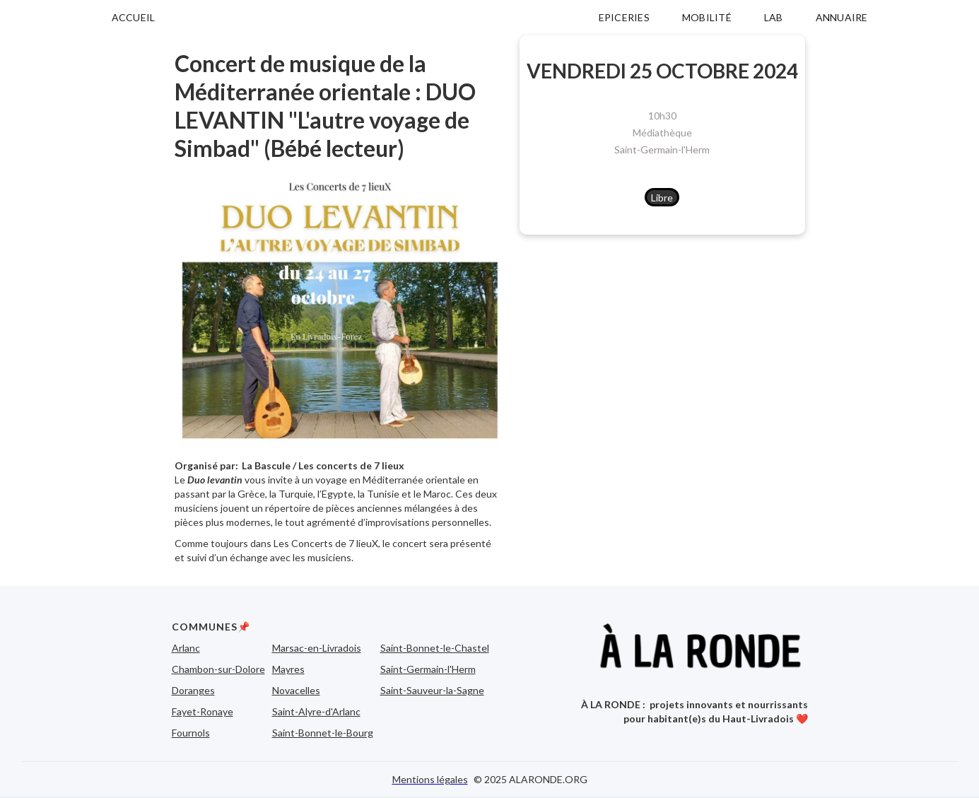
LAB (773, 17)
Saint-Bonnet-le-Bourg (322, 733)
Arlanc (186, 648)
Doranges (193, 690)
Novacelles (296, 690)
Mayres (288, 669)
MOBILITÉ (707, 17)
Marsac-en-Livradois (316, 648)
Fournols (191, 733)
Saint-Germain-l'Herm (662, 149)
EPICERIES (624, 17)
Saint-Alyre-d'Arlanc (316, 711)
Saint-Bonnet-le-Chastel (434, 648)
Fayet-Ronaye (202, 711)
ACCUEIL (134, 17)
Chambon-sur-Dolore (218, 669)
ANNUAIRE (842, 17)
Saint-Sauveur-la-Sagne (432, 690)
